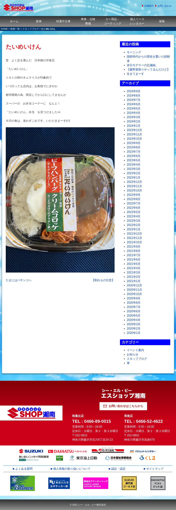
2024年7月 (134, 99)
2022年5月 (134, 212)
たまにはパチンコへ (19, 280)
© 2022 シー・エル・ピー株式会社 (88, 504)
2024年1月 (134, 125)
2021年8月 (134, 250)
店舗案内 (149, 5)
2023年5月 (134, 160)
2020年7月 (134, 306)
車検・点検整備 (88, 21)
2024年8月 (134, 95)
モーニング (134, 52)
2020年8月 (134, 302)
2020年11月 (134, 289)
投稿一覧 (15, 29)
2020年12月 (134, 285)
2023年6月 (134, 155)
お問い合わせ (165, 5)
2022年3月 (134, 220)
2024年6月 (134, 104)
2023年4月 (134, 164)
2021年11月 (134, 237)
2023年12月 (134, 130)
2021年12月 (134, 233)
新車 (39, 21)
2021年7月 (134, 255)
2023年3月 (134, 168)
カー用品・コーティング (112, 21)
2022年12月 (134, 181)
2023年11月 (134, 134)
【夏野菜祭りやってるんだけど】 (148, 69)
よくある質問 (24, 468)
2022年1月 (134, 229)
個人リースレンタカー (137, 21)
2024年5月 (134, 108)
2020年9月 (134, 298)
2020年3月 (134, 324)
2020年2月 (134, 328)
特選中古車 (63, 21)
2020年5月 (134, 315)
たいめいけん (23, 47)
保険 (162, 21)
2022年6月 (134, 207)
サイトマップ (154, 468)
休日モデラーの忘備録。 (142, 65)
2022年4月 (134, 216)
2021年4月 (134, 268)
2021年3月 (134, 272)
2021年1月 (134, 281)
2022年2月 (134, 225)
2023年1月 (134, 177)
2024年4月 (134, 112)
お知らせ (132, 354)
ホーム (14, 21)
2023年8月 (134, 147)
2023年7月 (134, 151)
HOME (4, 29)
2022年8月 (134, 199)
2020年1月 (134, 332)
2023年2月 (134, 173)
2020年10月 (134, 294)
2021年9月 (134, 246)
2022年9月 (134, 194)
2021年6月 (134, 259)
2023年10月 (134, 138)
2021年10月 (134, 242)
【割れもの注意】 (103, 280)
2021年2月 (134, 276)
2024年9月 (134, 91)
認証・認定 (118, 468)
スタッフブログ (30, 29)
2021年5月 (134, 263)
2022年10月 (134, 190)
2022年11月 (134, 186)
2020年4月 (134, 319)
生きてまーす (135, 73)
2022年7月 (134, 203)
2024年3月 (134, 117)
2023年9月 (134, 143)
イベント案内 (135, 350)
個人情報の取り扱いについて (72, 468)
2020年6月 (134, 311)
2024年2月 (134, 121)
